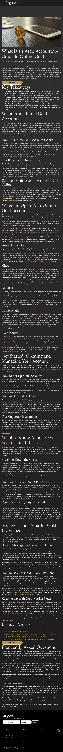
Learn (24, 739)
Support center (43, 731)
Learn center (6, 433)
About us (8, 731)
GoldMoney (5, 336)
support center (12, 200)
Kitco (41, 273)
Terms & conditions (10, 735)
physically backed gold (9, 410)
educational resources (14, 239)
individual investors (22, 592)
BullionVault (38, 314)
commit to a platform (8, 476)
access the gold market (10, 518)
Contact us (42, 733)
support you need (9, 620)
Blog (24, 741)
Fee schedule (9, 737)
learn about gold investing (30, 154)
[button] (56, 3)
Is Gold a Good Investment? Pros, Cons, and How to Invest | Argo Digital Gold (29, 639)
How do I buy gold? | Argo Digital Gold (17, 631)
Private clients (26, 735)
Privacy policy (9, 733)
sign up (20, 381)
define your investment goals (17, 565)
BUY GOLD (12, 82)
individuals (15, 174)
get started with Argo (36, 261)
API (24, 737)
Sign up (24, 731)
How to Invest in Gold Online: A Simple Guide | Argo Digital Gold (25, 629)
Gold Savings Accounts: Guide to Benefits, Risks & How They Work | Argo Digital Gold (32, 634)
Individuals (25, 733)
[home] (13, 3)
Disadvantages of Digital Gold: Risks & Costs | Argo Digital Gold (25, 636)
